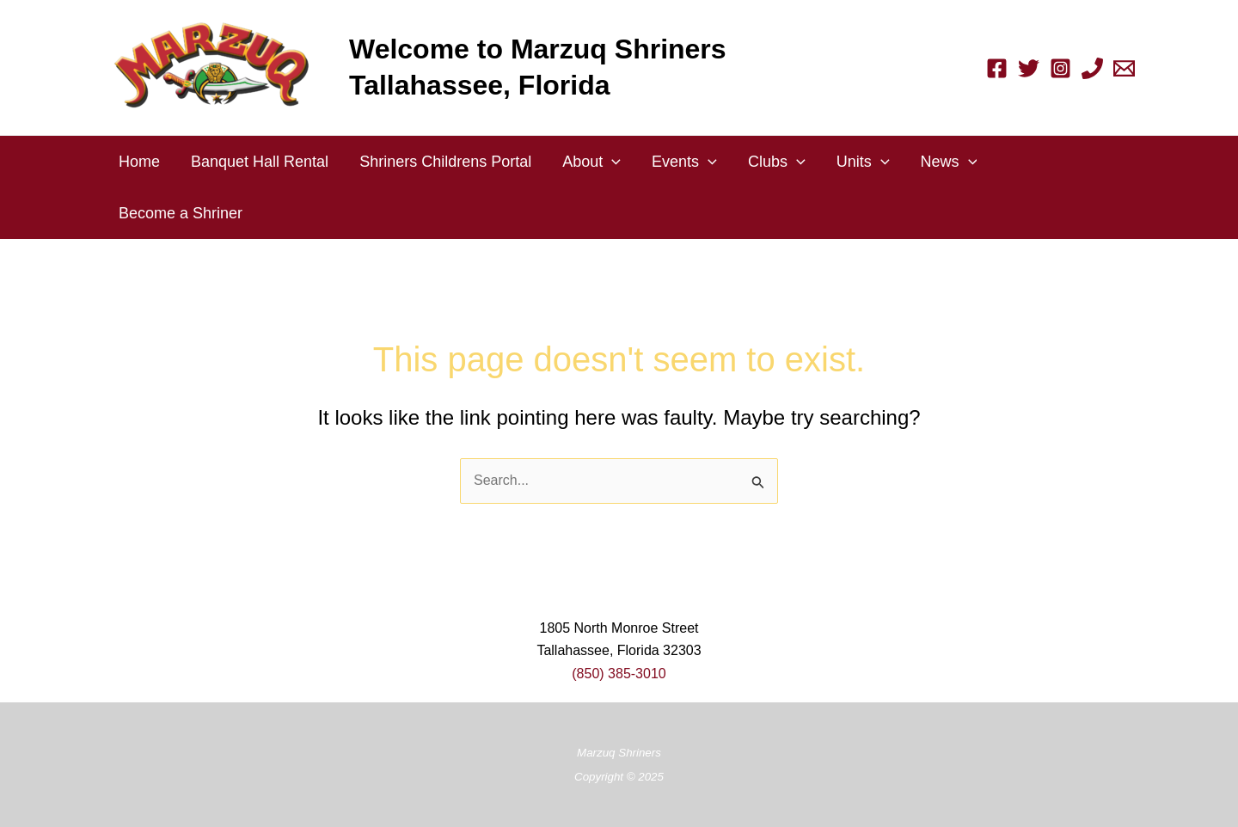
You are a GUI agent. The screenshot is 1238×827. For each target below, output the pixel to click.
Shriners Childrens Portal (445, 161)
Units (863, 161)
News (949, 161)
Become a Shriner (180, 213)
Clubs (777, 161)
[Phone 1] (1092, 68)
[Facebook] (997, 68)
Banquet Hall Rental (259, 161)
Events (684, 161)
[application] (612, 161)
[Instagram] (1060, 68)
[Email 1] (1124, 68)
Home (139, 161)
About (591, 161)
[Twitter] (1028, 68)
